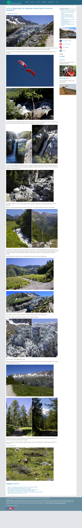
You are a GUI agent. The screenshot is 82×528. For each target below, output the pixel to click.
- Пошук (62, 50)
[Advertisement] (35, 519)
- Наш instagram (64, 47)
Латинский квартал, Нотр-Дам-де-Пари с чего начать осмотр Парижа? (21, 490)
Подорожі (50, 1)
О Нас (57, 1)
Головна (27, 1)
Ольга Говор (62, 59)
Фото (38, 1)
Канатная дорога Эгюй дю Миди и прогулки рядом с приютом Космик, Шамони (23, 489)
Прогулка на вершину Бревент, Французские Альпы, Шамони (19, 488)
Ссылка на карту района (11, 445)
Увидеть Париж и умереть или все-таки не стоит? (17, 493)
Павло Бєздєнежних (64, 78)
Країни (43, 1)
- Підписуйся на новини (65, 40)
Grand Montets (54, 48)
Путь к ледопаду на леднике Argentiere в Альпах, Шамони (29, 9)
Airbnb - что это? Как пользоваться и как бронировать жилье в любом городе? (68, 12)
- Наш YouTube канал (65, 44)
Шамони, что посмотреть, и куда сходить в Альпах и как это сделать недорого (23, 487)
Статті (32, 1)
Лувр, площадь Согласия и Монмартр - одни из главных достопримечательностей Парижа (25, 491)
